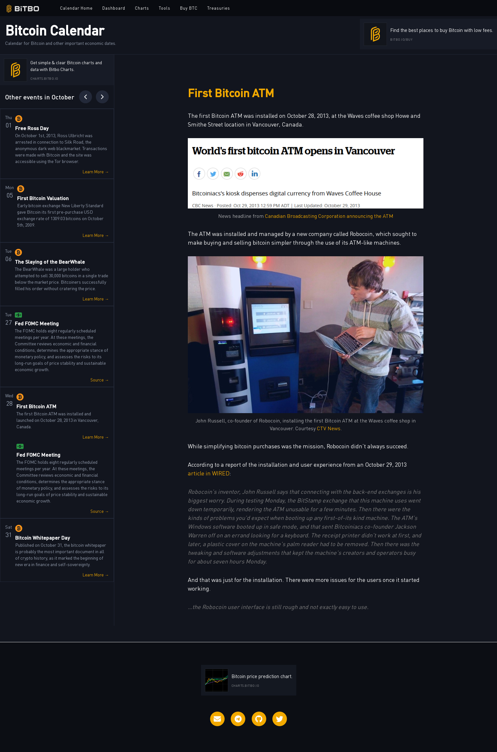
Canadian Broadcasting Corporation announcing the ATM (329, 215)
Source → (99, 380)
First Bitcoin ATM (36, 406)
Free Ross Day (32, 128)
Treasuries (218, 8)
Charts (142, 8)
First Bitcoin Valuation (43, 198)
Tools (164, 8)
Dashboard (113, 8)
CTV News (328, 428)
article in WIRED (208, 473)
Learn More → (96, 171)
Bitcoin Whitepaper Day (42, 537)
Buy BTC (189, 8)
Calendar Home (76, 8)
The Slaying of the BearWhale (50, 261)
